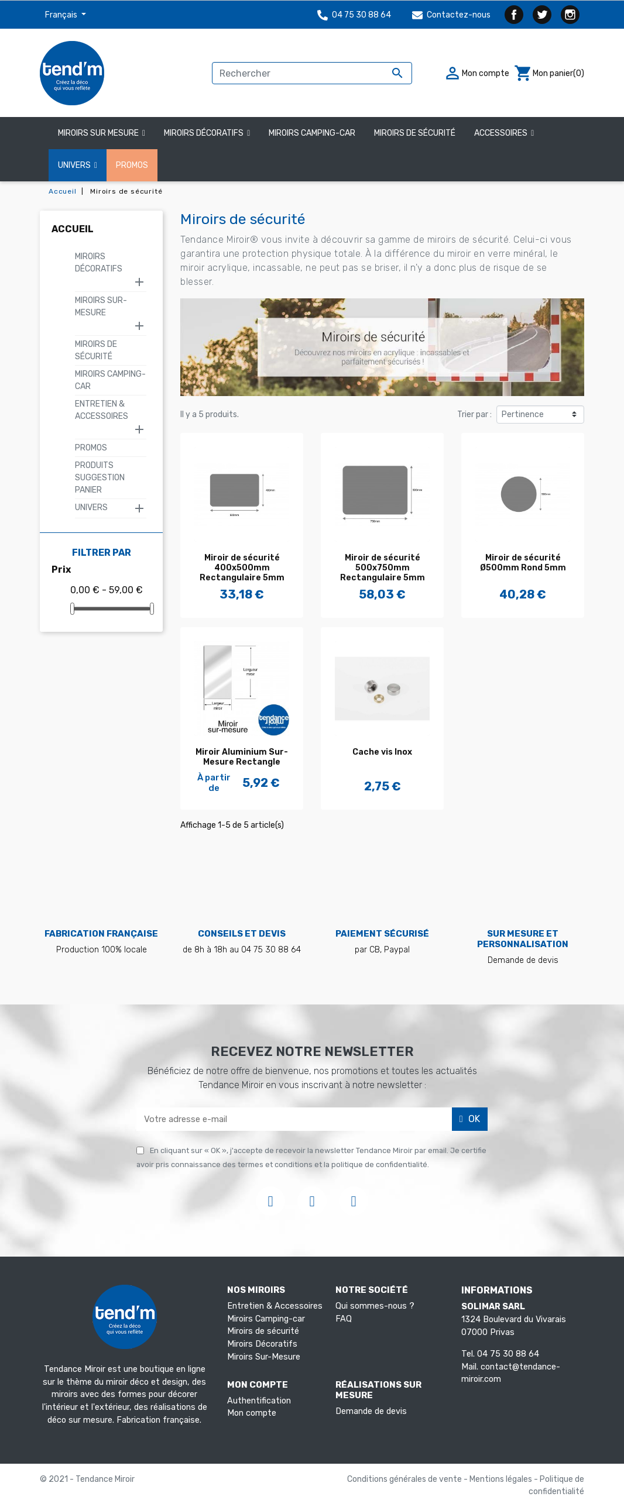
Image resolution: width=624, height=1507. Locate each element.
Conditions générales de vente (405, 1479)
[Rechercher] (312, 73)
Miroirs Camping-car (266, 1319)
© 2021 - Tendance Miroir (87, 1479)
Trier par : (474, 414)
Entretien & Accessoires (101, 410)
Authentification (259, 1401)
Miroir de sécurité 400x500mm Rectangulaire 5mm (242, 568)
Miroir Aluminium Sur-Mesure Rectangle (242, 757)
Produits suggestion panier (100, 477)
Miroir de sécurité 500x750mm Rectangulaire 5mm (382, 568)
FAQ (343, 1319)
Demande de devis (371, 1411)
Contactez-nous (451, 15)
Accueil (73, 229)
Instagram (570, 14)
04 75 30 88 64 (354, 15)
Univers (91, 507)
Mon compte (251, 1413)
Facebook (514, 14)
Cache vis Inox (382, 752)
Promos (91, 448)
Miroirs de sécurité (263, 1331)
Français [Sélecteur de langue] (62, 15)
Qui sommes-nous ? (374, 1306)
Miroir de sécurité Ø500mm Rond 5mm (523, 563)
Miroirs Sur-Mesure (101, 306)
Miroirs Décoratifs (98, 263)
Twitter (542, 14)
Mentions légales (501, 1479)
